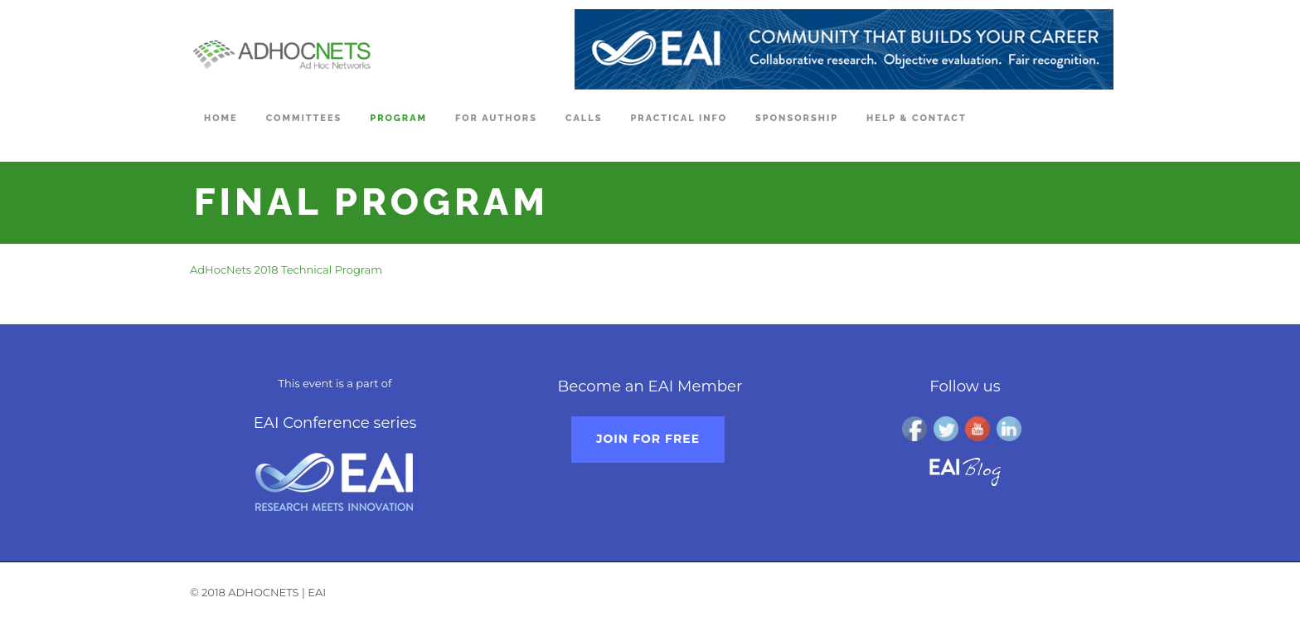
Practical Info (678, 118)
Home (221, 118)
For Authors (496, 118)
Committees (304, 118)
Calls (583, 118)
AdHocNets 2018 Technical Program (286, 269)
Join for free (648, 438)
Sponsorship (796, 118)
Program (398, 118)
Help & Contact (916, 118)
